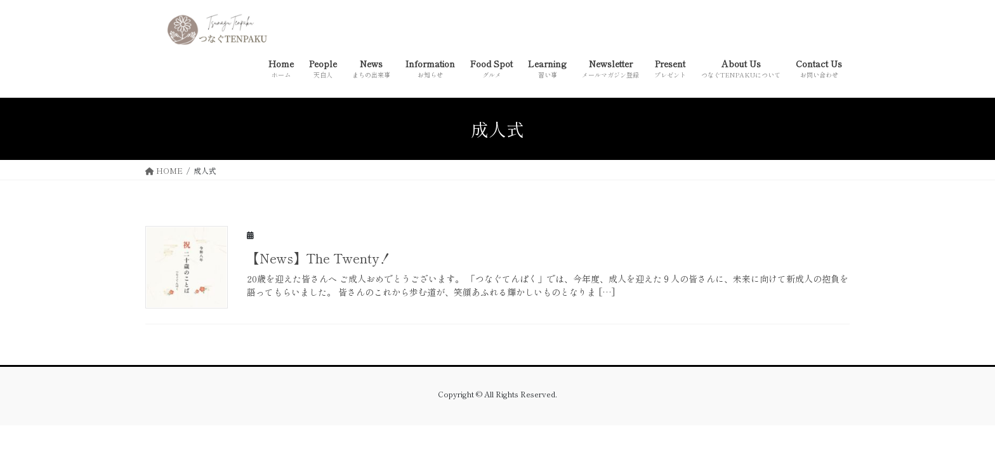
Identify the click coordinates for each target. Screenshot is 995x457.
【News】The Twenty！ (319, 258)
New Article (818, 233)
